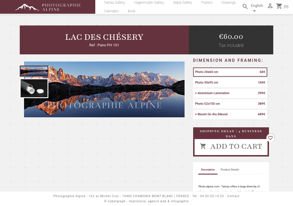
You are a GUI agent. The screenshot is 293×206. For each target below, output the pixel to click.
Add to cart (231, 146)
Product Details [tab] (230, 169)
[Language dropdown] (257, 9)
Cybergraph (117, 201)
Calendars (111, 11)
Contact (233, 196)
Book (131, 11)
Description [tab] (208, 169)
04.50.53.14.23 (212, 196)
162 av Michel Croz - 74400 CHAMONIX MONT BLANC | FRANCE (139, 196)
